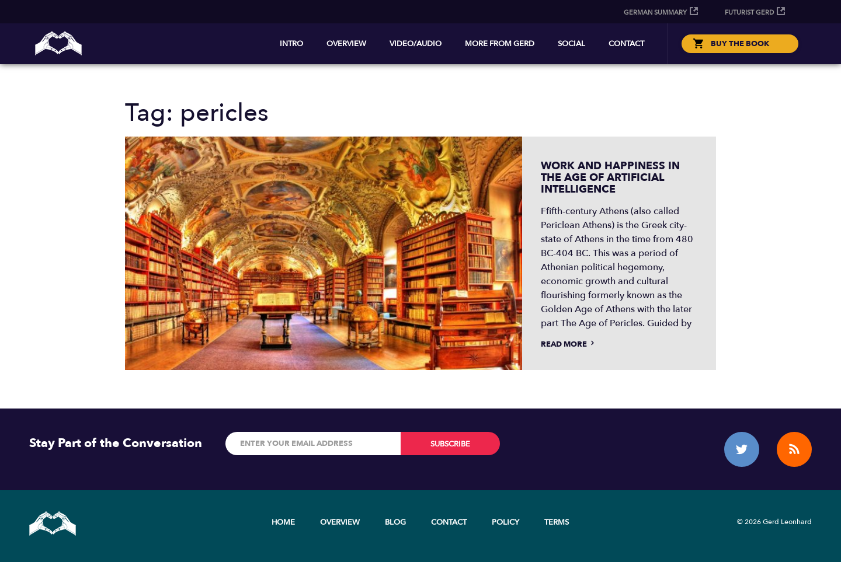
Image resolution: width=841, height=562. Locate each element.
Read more (568, 344)
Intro (291, 44)
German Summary (655, 12)
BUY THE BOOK (740, 44)
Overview (346, 44)
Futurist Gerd (749, 12)
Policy (505, 522)
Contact (626, 44)
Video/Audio (416, 44)
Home (283, 522)
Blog (395, 522)
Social (571, 44)
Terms (556, 522)
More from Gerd (499, 44)
